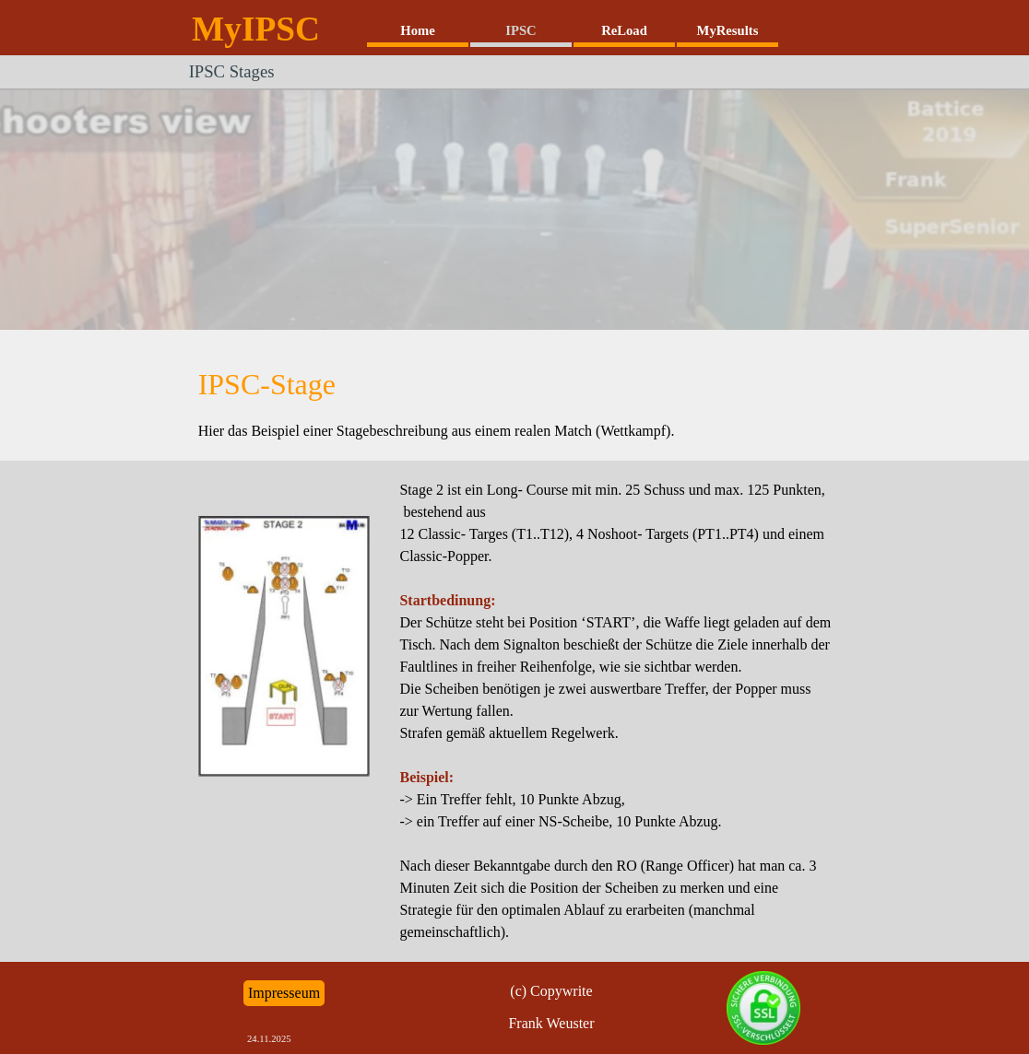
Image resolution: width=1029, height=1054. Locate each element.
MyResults (728, 30)
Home (417, 30)
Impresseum (284, 993)
